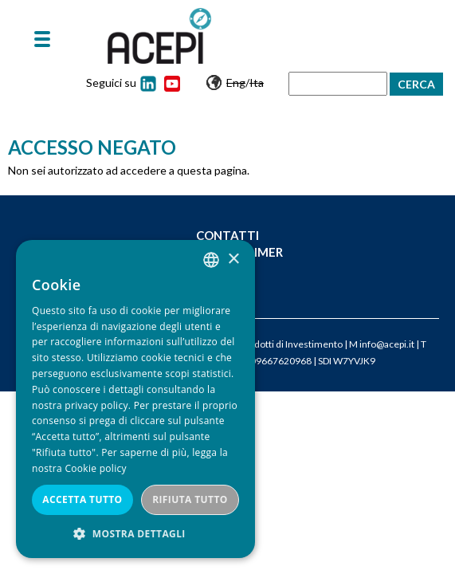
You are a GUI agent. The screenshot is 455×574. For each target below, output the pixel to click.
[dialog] (135, 399)
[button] (135, 533)
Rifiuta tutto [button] (190, 499)
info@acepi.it (386, 344)
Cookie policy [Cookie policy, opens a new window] (95, 468)
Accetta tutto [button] (82, 499)
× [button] (233, 259)
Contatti (227, 235)
